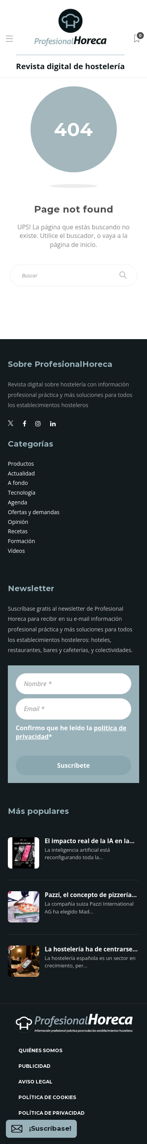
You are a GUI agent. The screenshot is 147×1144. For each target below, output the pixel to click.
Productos (21, 463)
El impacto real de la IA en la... (89, 841)
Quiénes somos (40, 1050)
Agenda (17, 502)
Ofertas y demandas (34, 512)
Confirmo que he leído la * (71, 732)
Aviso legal (35, 1082)
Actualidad (21, 473)
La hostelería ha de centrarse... (91, 949)
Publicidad (34, 1066)
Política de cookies (47, 1097)
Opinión (18, 522)
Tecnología (21, 492)
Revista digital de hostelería (70, 66)
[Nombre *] (73, 683)
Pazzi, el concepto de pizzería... (91, 895)
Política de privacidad (51, 1113)
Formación (21, 541)
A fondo (18, 482)
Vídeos (16, 550)
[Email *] (73, 708)
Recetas (18, 531)
